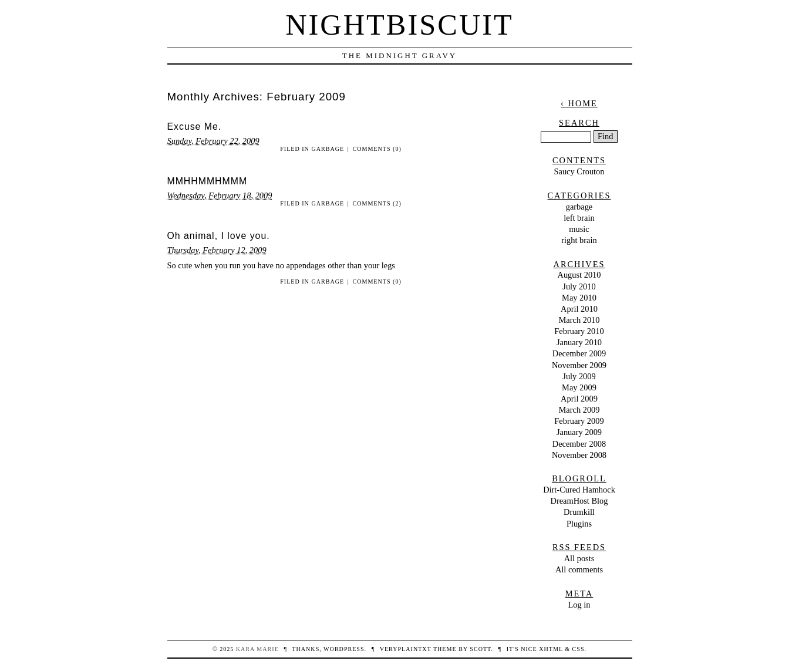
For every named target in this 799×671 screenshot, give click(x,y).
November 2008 (579, 455)
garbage (327, 149)
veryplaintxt (405, 649)
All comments (579, 569)
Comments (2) (376, 203)
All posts (579, 558)
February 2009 (579, 421)
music (579, 229)
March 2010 (579, 320)
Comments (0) (376, 149)
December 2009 (579, 353)
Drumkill (579, 512)
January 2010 (579, 342)
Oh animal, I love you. (218, 236)
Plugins (579, 523)
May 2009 (579, 387)
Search (579, 122)
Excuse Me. (194, 126)
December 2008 (579, 444)
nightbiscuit (399, 24)
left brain (579, 217)
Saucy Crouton (579, 171)
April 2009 (579, 398)
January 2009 (579, 432)
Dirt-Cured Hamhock (579, 489)
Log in (579, 604)
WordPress (343, 649)
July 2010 (578, 286)
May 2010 (579, 297)
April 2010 (579, 308)
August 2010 (579, 274)
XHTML (550, 649)
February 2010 (579, 331)
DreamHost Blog (579, 500)
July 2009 (578, 376)
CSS (578, 649)
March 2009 (579, 409)
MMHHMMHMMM (207, 181)
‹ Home (579, 103)
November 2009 (579, 365)
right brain (578, 240)
